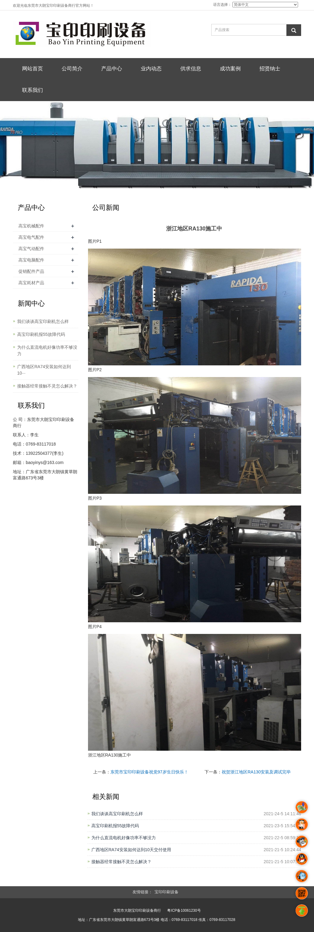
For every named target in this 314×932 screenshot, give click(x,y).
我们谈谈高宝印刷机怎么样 (117, 813)
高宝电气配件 (31, 237)
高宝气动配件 (31, 248)
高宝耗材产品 (31, 282)
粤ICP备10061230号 (184, 910)
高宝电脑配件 (31, 260)
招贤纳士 (269, 69)
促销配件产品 (31, 271)
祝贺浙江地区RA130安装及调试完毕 (256, 771)
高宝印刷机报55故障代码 (115, 825)
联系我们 (32, 90)
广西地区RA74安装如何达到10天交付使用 (131, 849)
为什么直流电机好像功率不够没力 (123, 837)
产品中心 (111, 69)
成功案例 (230, 69)
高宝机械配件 (31, 225)
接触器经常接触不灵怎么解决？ (121, 861)
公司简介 (72, 69)
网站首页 (32, 69)
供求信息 (190, 69)
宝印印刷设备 (166, 892)
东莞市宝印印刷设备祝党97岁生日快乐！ (149, 771)
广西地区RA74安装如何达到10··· (44, 370)
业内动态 (151, 69)
